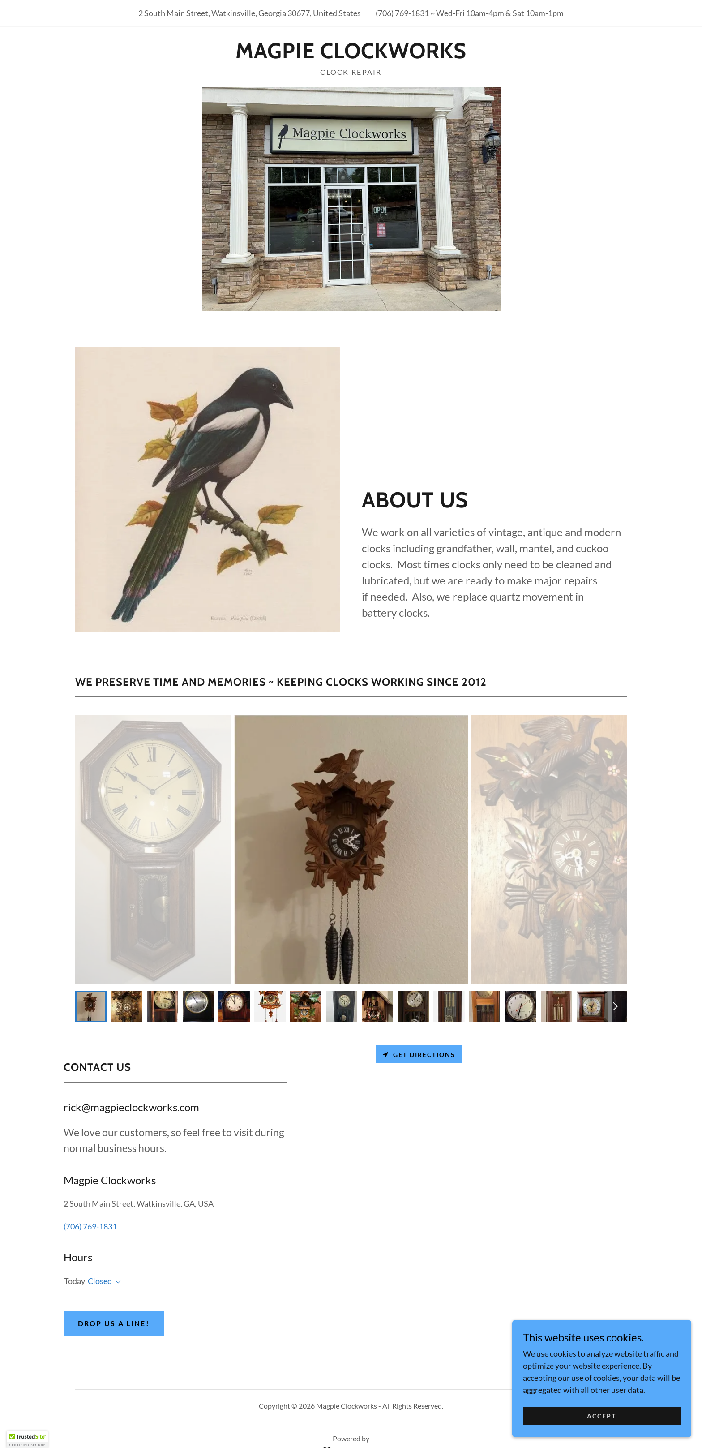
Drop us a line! (114, 1323)
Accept (601, 1416)
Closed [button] (100, 1281)
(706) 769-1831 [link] (402, 13)
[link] (351, 55)
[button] (116, 1282)
